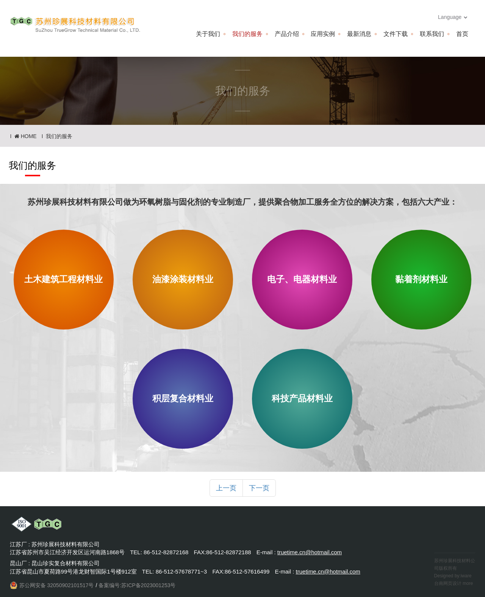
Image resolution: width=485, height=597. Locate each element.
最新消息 (359, 34)
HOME (25, 136)
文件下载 (395, 34)
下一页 (259, 488)
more (468, 583)
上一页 (226, 488)
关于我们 (208, 34)
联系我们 (432, 34)
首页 (462, 34)
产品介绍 (287, 34)
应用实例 (323, 34)
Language (453, 17)
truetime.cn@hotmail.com (309, 552)
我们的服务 (247, 34)
